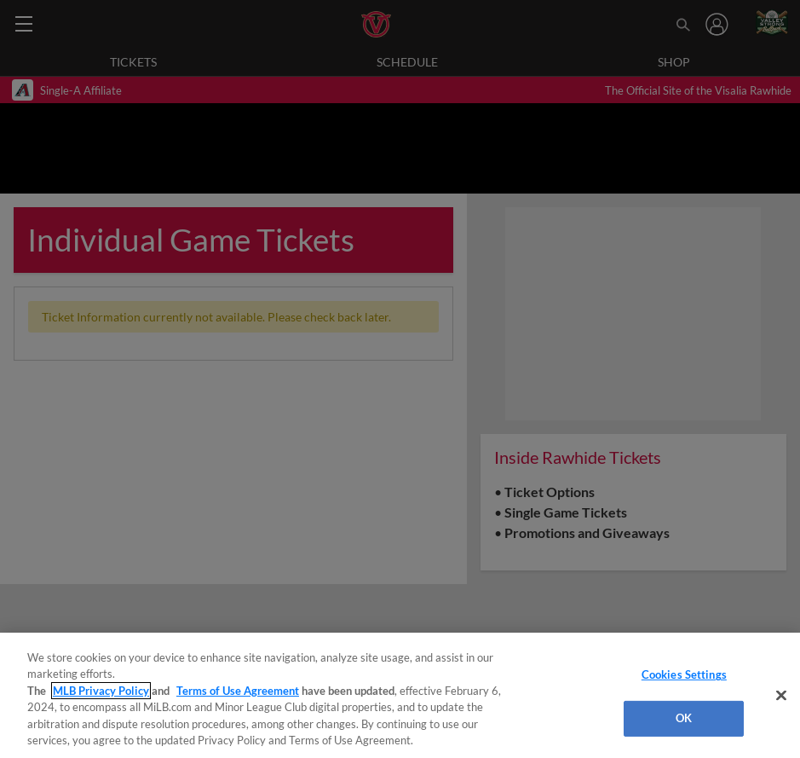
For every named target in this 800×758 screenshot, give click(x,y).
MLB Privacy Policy (101, 690)
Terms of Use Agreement (237, 690)
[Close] (781, 696)
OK (684, 718)
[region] (400, 695)
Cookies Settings (684, 674)
